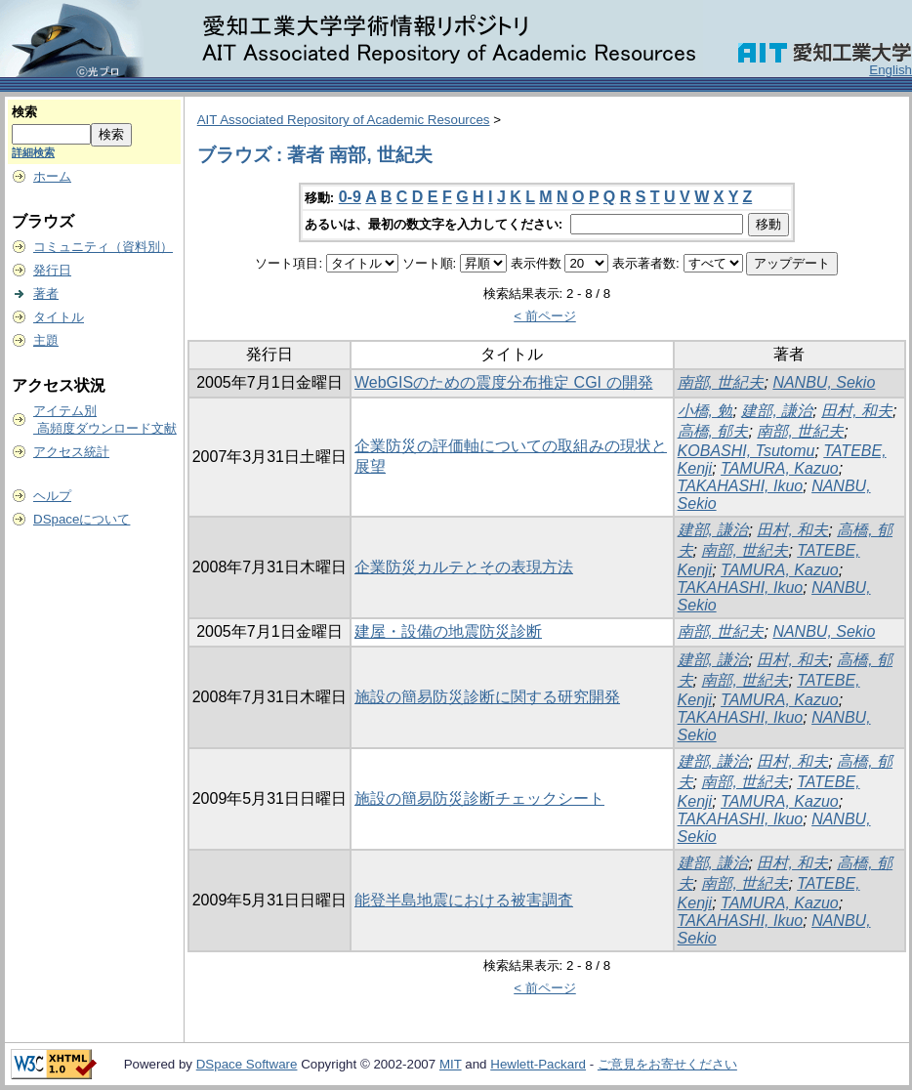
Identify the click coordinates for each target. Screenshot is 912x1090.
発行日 (52, 270)
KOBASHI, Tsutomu (746, 450)
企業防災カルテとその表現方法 (463, 567)
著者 (46, 293)
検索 (24, 112)
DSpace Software (247, 1064)
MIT (450, 1064)
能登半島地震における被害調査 (463, 900)
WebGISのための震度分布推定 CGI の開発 (503, 382)
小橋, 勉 (705, 410)
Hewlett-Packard (538, 1064)
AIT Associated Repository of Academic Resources (343, 119)
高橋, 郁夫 (713, 431)
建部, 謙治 (776, 410)
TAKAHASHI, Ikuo (741, 486)
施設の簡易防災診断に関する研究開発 (487, 697)
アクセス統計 (71, 451)
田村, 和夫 (856, 410)
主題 (46, 340)
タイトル (58, 317)
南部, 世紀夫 (721, 382)
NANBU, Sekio (823, 382)
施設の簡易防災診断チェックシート (479, 798)
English (890, 70)
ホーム (52, 176)
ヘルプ (52, 495)
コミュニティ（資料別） (103, 246)
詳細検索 (33, 152)
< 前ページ (545, 316)
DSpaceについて (81, 519)
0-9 (350, 197)
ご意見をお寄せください (667, 1064)
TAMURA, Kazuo (780, 468)
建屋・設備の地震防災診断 (448, 631)
